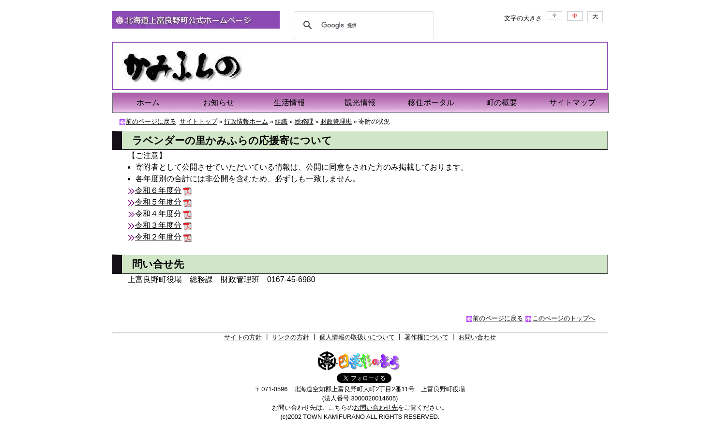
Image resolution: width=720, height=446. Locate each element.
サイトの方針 (243, 337)
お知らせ (218, 102)
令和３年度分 (158, 225)
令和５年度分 (158, 202)
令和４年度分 (158, 213)
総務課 (304, 121)
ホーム (148, 102)
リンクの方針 (290, 337)
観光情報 (360, 102)
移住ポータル (431, 102)
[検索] (362, 25)
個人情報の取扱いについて (357, 337)
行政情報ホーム (246, 121)
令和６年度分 (158, 190)
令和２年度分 (158, 237)
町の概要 (501, 102)
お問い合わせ (477, 337)
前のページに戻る (151, 121)
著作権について (427, 337)
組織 (281, 121)
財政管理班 (336, 121)
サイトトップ (198, 121)
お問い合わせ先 (376, 407)
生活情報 (289, 102)
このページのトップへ (563, 318)
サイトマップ (572, 102)
